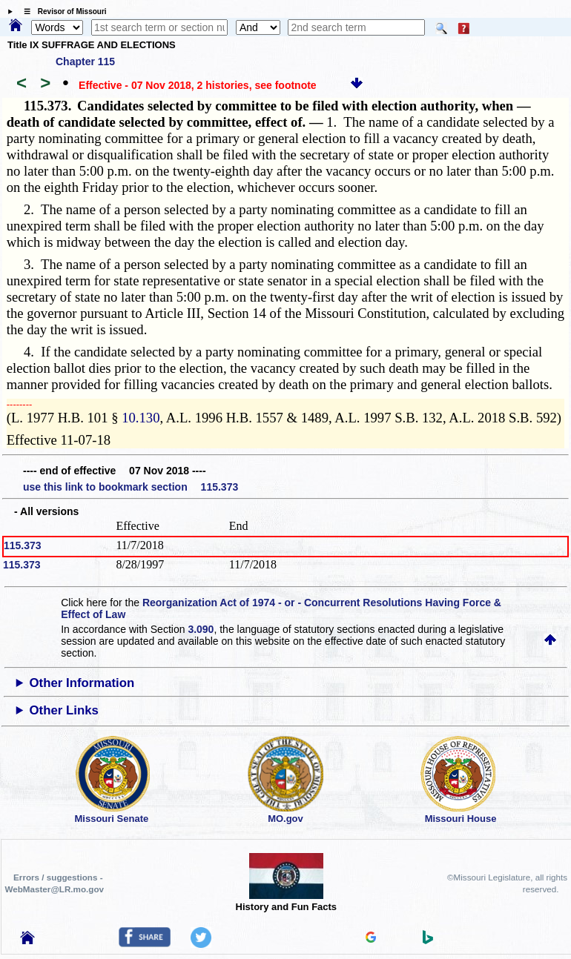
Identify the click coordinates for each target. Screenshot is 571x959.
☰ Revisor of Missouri (61, 11)
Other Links (64, 710)
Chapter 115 (85, 61)
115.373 (23, 545)
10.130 (140, 417)
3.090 (201, 629)
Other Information (82, 683)
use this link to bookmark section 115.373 (130, 487)
